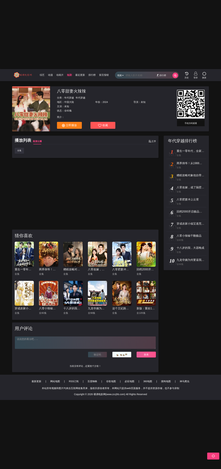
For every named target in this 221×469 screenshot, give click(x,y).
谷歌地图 (111, 381)
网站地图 (55, 381)
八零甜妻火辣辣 (71, 91)
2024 (105, 102)
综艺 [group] (42, 75)
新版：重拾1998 (146, 308)
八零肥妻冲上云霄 (121, 269)
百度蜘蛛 (92, 381)
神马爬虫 (184, 381)
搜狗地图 (166, 381)
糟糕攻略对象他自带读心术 (73, 269)
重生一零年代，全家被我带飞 (24, 269)
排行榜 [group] (92, 75)
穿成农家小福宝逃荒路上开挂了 (24, 308)
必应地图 (129, 381)
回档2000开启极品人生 (146, 269)
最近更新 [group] (80, 75)
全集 (19, 150)
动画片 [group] (60, 75)
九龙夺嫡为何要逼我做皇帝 (97, 308)
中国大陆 (69, 102)
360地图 (147, 381)
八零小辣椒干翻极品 (48, 308)
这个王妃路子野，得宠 (121, 308)
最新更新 (36, 381)
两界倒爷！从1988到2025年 (48, 269)
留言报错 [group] (104, 75)
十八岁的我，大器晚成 (73, 308)
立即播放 (69, 125)
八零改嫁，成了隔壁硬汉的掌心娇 (97, 269)
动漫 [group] (50, 75)
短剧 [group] (69, 75)
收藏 (103, 125)
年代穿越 (69, 97)
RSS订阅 (74, 381)
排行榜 (161, 75)
